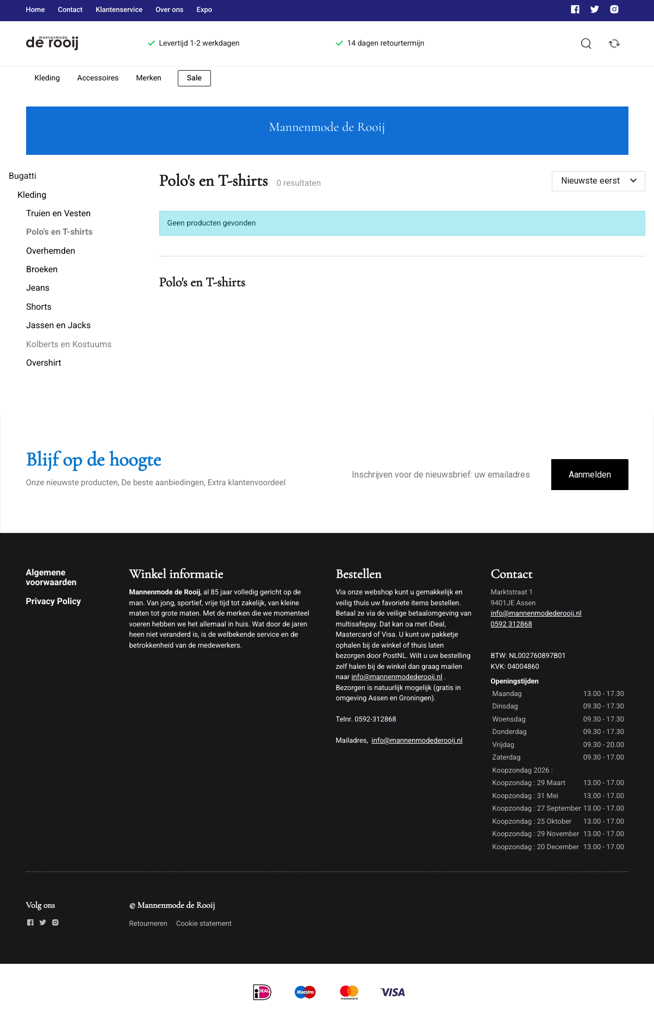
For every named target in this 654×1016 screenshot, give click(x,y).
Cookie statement (204, 924)
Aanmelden (590, 474)
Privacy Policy (53, 601)
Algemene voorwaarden (51, 577)
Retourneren (148, 924)
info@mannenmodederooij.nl (396, 677)
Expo (205, 10)
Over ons (169, 10)
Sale (194, 78)
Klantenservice (119, 10)
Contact (70, 10)
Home (35, 10)
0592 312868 (511, 624)
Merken (148, 78)
